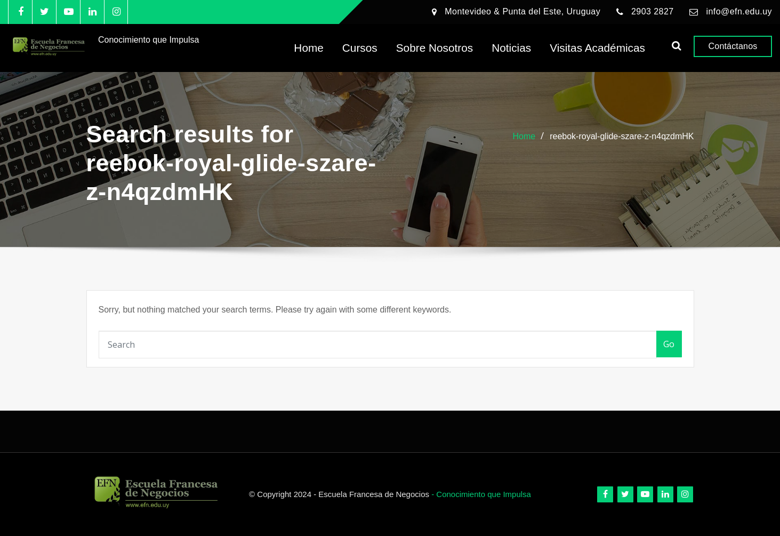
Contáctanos (733, 46)
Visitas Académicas (597, 48)
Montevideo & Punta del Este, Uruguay (522, 11)
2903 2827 (652, 11)
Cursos (359, 48)
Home (308, 48)
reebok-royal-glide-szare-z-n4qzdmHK (622, 136)
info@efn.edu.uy (739, 11)
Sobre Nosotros (434, 48)
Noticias (511, 48)
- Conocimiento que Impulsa (481, 494)
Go (669, 344)
